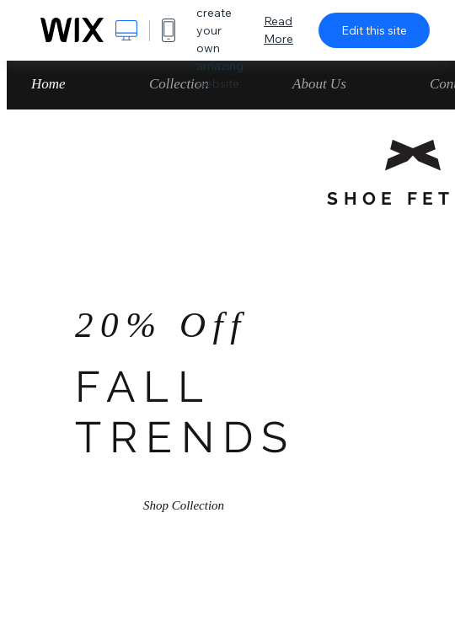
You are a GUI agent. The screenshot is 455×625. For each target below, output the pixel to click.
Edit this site (374, 30)
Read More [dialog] (278, 29)
